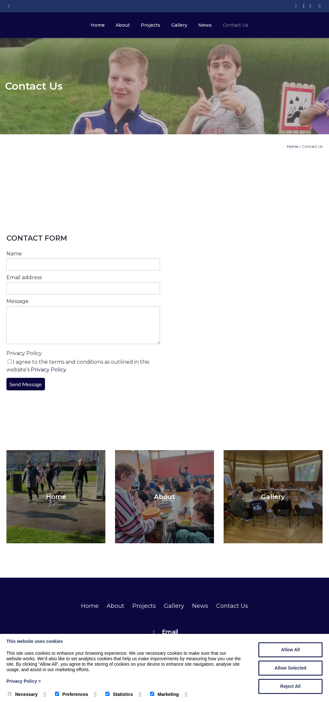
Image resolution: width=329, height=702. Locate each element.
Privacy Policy (24, 353)
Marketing (164, 694)
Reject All (290, 686)
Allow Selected (291, 668)
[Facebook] (310, 6)
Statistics (119, 694)
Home (98, 25)
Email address (24, 277)
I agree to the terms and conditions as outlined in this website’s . (77, 366)
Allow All (290, 649)
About (123, 25)
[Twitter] (319, 6)
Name (14, 254)
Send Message (26, 384)
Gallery (179, 25)
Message (17, 301)
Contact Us (235, 25)
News (205, 25)
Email (170, 631)
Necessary (23, 694)
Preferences (71, 694)
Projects (150, 25)
